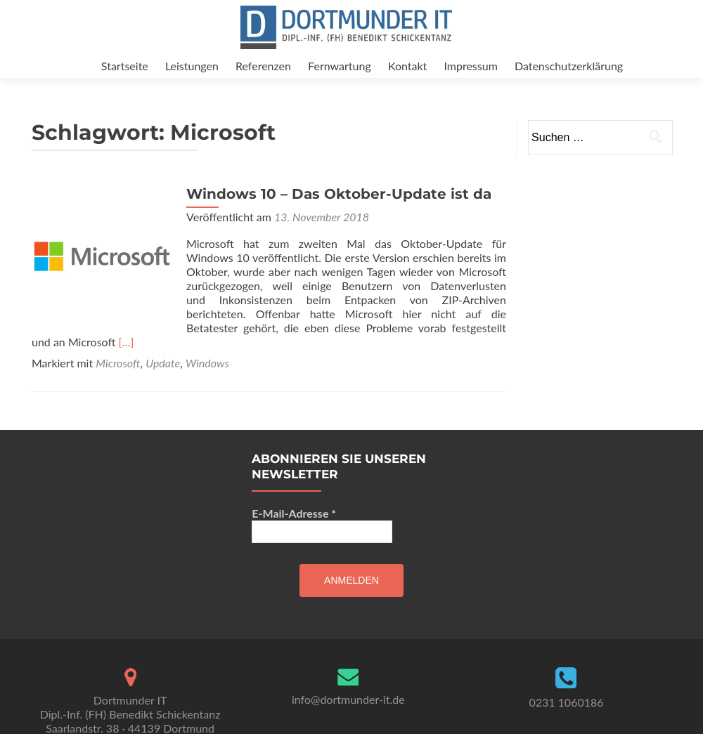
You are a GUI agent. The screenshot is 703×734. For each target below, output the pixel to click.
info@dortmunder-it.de (348, 713)
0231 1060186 (566, 716)
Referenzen (263, 65)
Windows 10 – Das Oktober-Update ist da (338, 207)
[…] (126, 355)
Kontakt (407, 65)
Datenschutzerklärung (569, 65)
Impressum (470, 65)
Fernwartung (339, 65)
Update (163, 377)
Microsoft (118, 377)
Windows (207, 377)
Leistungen (192, 65)
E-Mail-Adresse (294, 527)
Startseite (124, 65)
